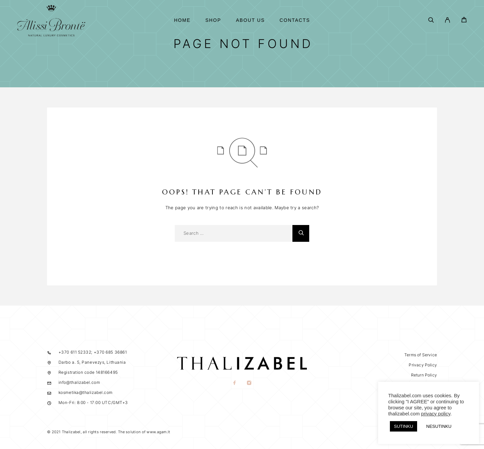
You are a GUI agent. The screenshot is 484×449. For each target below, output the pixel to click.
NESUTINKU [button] (438, 426)
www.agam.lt (158, 432)
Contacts (295, 20)
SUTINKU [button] (403, 426)
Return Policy (424, 374)
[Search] (431, 20)
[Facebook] (235, 383)
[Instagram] (249, 383)
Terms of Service (420, 354)
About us (250, 20)
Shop (213, 20)
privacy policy (435, 413)
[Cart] (464, 20)
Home (182, 20)
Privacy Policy (423, 364)
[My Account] (447, 20)
